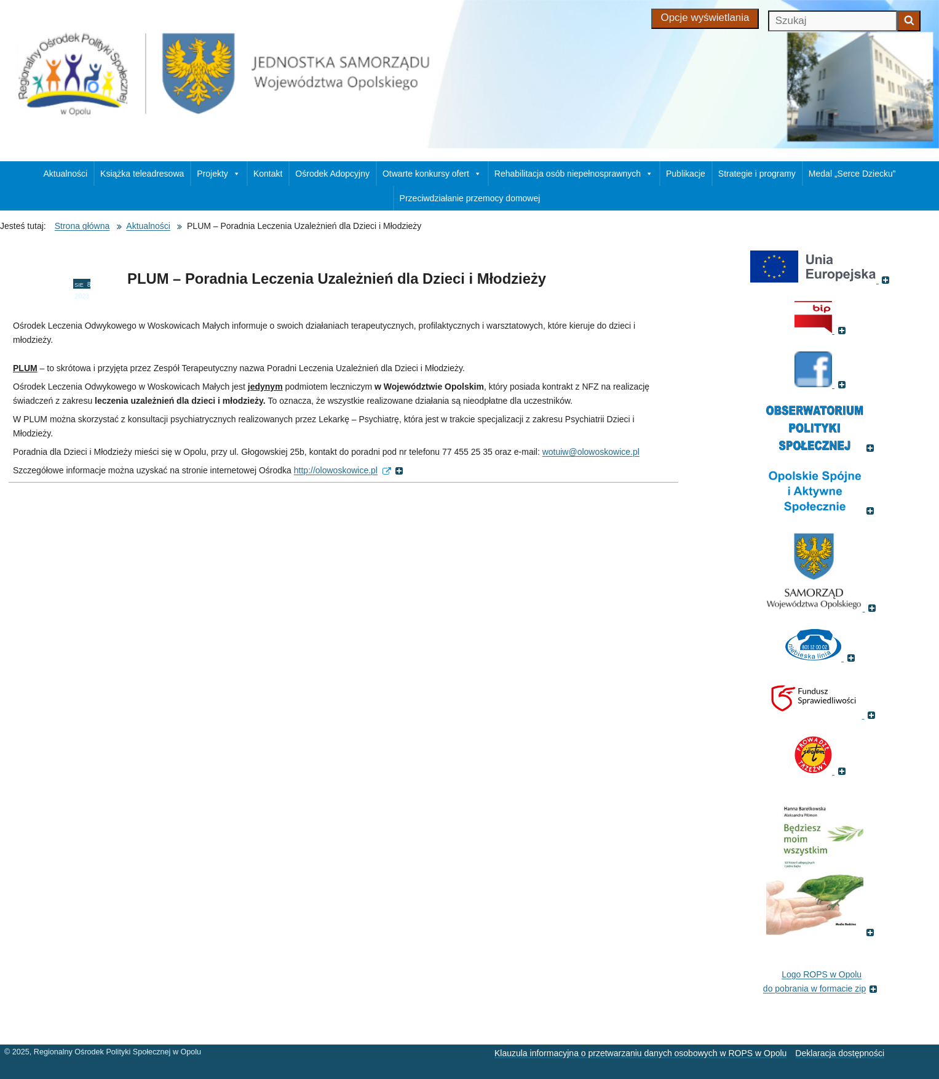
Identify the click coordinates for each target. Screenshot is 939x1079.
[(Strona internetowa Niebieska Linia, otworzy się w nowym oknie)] (821, 657)
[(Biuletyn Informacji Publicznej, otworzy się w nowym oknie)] (821, 330)
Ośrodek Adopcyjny (332, 173)
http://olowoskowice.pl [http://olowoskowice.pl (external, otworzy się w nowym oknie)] (348, 470)
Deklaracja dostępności (839, 1053)
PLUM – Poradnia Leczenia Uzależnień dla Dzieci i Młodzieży (336, 278)
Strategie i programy (757, 173)
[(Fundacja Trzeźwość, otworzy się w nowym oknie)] (821, 771)
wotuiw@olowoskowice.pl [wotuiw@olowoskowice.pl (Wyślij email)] (591, 452)
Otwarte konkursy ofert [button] (431, 173)
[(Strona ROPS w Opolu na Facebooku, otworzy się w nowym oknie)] (821, 384)
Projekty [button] (218, 173)
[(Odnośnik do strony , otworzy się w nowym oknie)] (822, 510)
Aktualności (66, 173)
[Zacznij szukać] (909, 20)
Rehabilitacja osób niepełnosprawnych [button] (573, 173)
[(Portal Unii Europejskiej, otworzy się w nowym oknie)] (821, 279)
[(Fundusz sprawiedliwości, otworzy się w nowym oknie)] (822, 715)
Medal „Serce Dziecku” (852, 173)
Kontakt (267, 173)
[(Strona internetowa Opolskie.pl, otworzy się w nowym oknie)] (821, 607)
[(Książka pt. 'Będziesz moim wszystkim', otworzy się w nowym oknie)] (822, 932)
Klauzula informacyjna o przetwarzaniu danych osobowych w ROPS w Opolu (640, 1053)
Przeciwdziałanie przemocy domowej (470, 198)
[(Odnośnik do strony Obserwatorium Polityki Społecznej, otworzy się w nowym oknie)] (822, 447)
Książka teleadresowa (142, 173)
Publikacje (685, 173)
